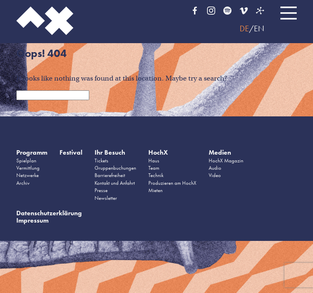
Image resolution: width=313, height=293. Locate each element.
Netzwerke (27, 175)
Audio (215, 167)
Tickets (101, 160)
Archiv (23, 182)
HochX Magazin (226, 160)
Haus (153, 160)
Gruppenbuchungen (115, 167)
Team (153, 167)
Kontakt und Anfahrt (115, 182)
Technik (155, 175)
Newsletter (106, 198)
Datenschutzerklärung (49, 213)
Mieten (155, 190)
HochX (158, 152)
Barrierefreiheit (110, 175)
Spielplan (26, 160)
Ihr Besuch (110, 152)
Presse (101, 190)
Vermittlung (28, 167)
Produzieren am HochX (172, 182)
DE (244, 28)
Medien (220, 152)
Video (215, 175)
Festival (71, 152)
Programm (31, 152)
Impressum (32, 220)
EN (259, 28)
